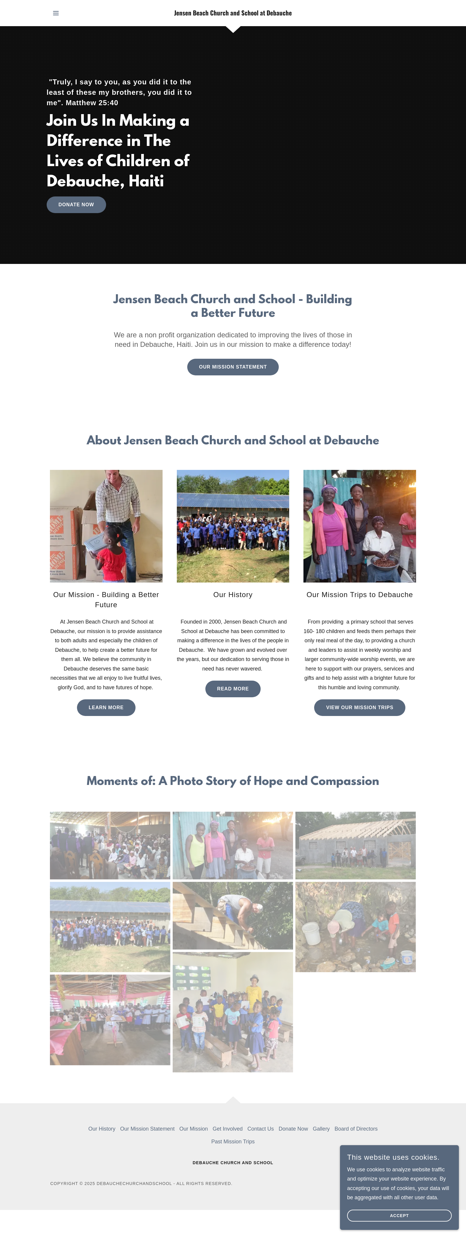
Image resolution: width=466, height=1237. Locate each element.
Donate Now (76, 204)
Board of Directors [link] (356, 1129)
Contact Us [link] (261, 1129)
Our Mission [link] (193, 1129)
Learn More (106, 707)
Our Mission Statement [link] (147, 1129)
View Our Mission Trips (359, 707)
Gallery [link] (321, 1129)
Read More (233, 688)
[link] (233, 14)
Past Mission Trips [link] (233, 1142)
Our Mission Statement (233, 366)
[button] (56, 13)
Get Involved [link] (227, 1129)
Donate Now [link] (293, 1129)
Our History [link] (101, 1129)
